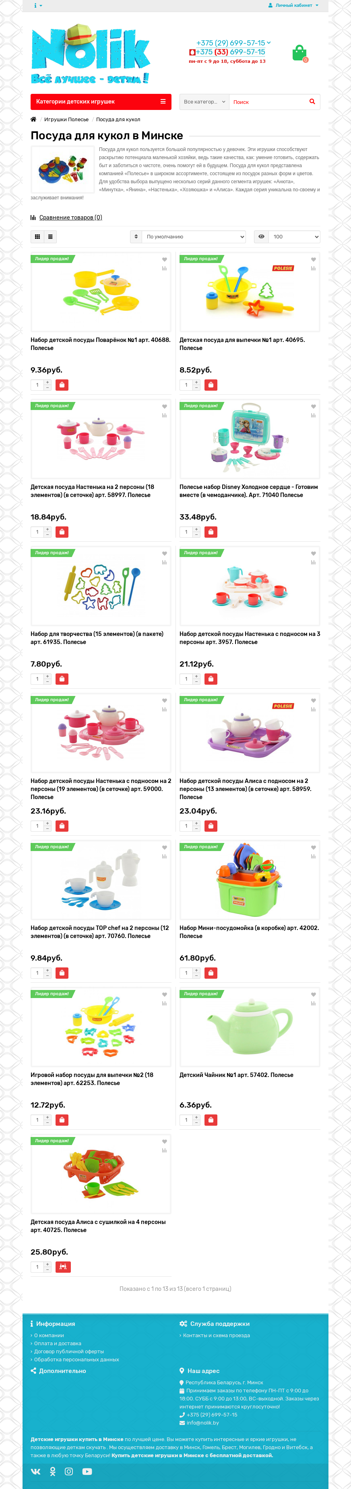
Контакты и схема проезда (215, 1335)
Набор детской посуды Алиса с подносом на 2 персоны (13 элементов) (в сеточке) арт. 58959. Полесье (246, 789)
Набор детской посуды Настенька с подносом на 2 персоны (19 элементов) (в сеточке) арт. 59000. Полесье (101, 789)
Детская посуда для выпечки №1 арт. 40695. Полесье (242, 344)
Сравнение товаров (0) (66, 217)
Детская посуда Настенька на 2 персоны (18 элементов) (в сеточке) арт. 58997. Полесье (92, 491)
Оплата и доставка (56, 1343)
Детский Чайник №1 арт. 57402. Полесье (236, 1075)
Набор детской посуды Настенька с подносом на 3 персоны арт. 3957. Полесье (250, 638)
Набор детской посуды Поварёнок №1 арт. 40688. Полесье (101, 344)
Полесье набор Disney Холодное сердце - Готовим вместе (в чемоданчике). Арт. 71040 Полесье (249, 491)
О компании (47, 1335)
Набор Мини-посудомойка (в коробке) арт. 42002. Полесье (249, 932)
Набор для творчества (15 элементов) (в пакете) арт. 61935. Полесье (97, 638)
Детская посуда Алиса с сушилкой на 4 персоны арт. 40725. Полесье (98, 1226)
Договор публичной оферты (67, 1351)
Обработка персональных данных (75, 1359)
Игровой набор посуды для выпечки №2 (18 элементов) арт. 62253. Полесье (92, 1079)
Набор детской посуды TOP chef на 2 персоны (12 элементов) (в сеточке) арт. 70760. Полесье (100, 932)
